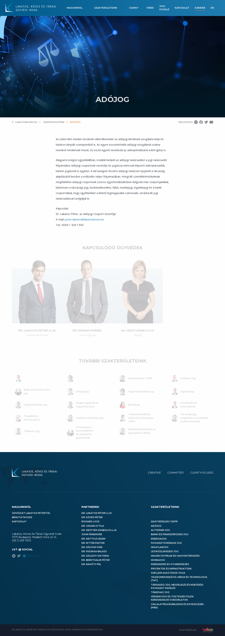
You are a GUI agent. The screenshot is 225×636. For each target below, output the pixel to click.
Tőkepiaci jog (160, 592)
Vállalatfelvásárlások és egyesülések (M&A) (177, 606)
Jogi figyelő (164, 8)
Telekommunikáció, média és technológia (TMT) (179, 579)
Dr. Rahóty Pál (91, 564)
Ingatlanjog (159, 547)
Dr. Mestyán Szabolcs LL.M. (99, 530)
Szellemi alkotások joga (168, 572)
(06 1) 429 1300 (21, 540)
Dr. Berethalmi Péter (95, 560)
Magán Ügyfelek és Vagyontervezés (175, 555)
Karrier (200, 7)
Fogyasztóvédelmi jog (166, 543)
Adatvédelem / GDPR (164, 521)
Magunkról (74, 7)
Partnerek (90, 507)
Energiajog (159, 538)
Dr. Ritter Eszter (93, 543)
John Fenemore (91, 534)
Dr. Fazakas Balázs (94, 551)
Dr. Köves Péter (92, 517)
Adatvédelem (187, 629)
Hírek (150, 7)
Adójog (156, 525)
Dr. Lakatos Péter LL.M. (96, 513)
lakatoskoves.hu (26, 122)
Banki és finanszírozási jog (169, 534)
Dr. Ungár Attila (92, 525)
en (212, 7)
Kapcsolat (182, 7)
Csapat (133, 7)
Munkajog (158, 560)
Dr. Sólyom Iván (91, 547)
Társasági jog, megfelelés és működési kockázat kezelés (177, 586)
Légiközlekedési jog (165, 551)
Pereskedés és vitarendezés (170, 564)
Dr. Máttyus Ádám (93, 538)
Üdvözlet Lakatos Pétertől (31, 513)
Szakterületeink (105, 7)
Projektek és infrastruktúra (171, 568)
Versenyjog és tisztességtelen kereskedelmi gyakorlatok (172, 598)
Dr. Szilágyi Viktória (95, 555)
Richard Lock (90, 521)
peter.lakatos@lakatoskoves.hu (84, 219)
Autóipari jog (160, 530)
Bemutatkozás (22, 517)
